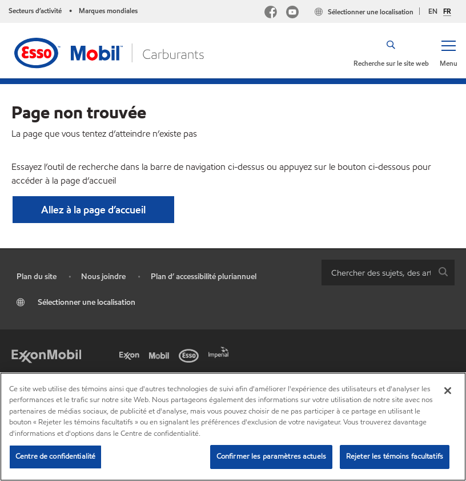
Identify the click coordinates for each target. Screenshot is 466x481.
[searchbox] (377, 272)
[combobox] (388, 272)
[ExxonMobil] (46, 354)
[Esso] (190, 354)
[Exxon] (131, 354)
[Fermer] (447, 390)
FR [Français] (447, 11)
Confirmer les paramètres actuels (271, 456)
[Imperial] (220, 351)
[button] (448, 52)
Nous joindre (103, 276)
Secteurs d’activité (35, 10)
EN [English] (432, 11)
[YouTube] (292, 13)
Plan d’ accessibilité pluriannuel (203, 276)
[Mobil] (161, 354)
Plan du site (37, 276)
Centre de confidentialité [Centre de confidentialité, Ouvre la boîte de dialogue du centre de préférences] (55, 456)
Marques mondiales (108, 10)
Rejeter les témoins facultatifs (394, 456)
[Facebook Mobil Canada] (271, 13)
